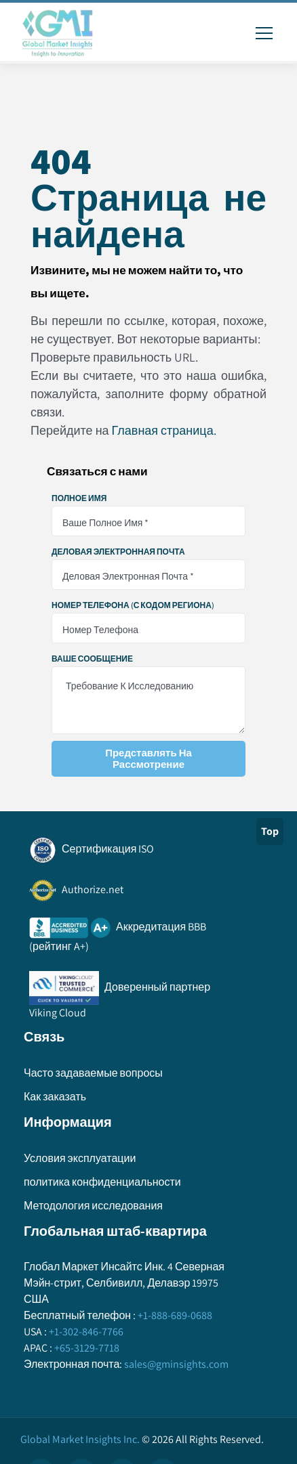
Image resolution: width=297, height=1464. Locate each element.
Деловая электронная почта (118, 552)
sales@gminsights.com (175, 1364)
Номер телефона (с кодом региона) (133, 605)
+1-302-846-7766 (85, 1332)
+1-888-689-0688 (174, 1315)
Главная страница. (164, 430)
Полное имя (79, 498)
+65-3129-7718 (85, 1348)
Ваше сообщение (92, 659)
